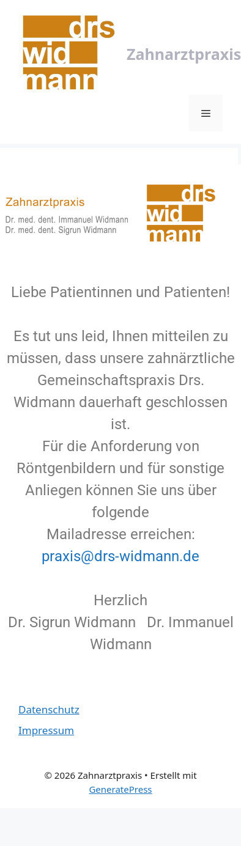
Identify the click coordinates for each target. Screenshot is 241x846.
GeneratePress (120, 789)
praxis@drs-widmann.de (120, 556)
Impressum (46, 730)
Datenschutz (49, 709)
